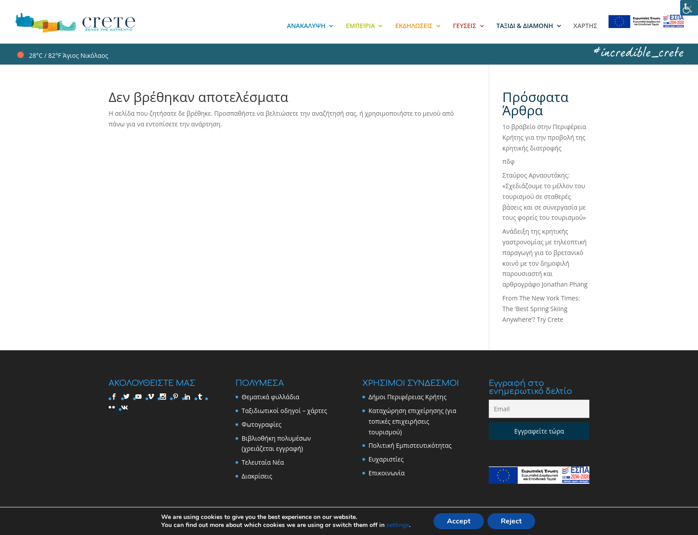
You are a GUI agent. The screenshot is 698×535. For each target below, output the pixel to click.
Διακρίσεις (257, 476)
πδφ (509, 161)
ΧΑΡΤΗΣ (585, 26)
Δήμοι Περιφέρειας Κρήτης (407, 397)
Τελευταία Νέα (263, 462)
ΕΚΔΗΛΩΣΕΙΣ (414, 26)
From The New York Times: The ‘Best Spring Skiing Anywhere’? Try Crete (541, 309)
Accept (459, 521)
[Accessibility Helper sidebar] (689, 8)
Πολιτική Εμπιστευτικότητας (410, 445)
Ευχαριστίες (386, 459)
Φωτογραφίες (261, 424)
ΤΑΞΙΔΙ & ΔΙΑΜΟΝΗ (524, 26)
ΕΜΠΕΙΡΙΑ (360, 26)
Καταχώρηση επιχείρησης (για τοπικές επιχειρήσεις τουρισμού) (412, 421)
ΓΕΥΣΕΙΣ (464, 26)
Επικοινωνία (387, 473)
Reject (511, 521)
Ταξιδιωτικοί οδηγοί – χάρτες (284, 410)
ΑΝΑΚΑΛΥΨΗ (306, 26)
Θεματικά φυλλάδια (271, 397)
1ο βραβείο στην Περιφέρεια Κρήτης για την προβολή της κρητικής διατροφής (544, 137)
